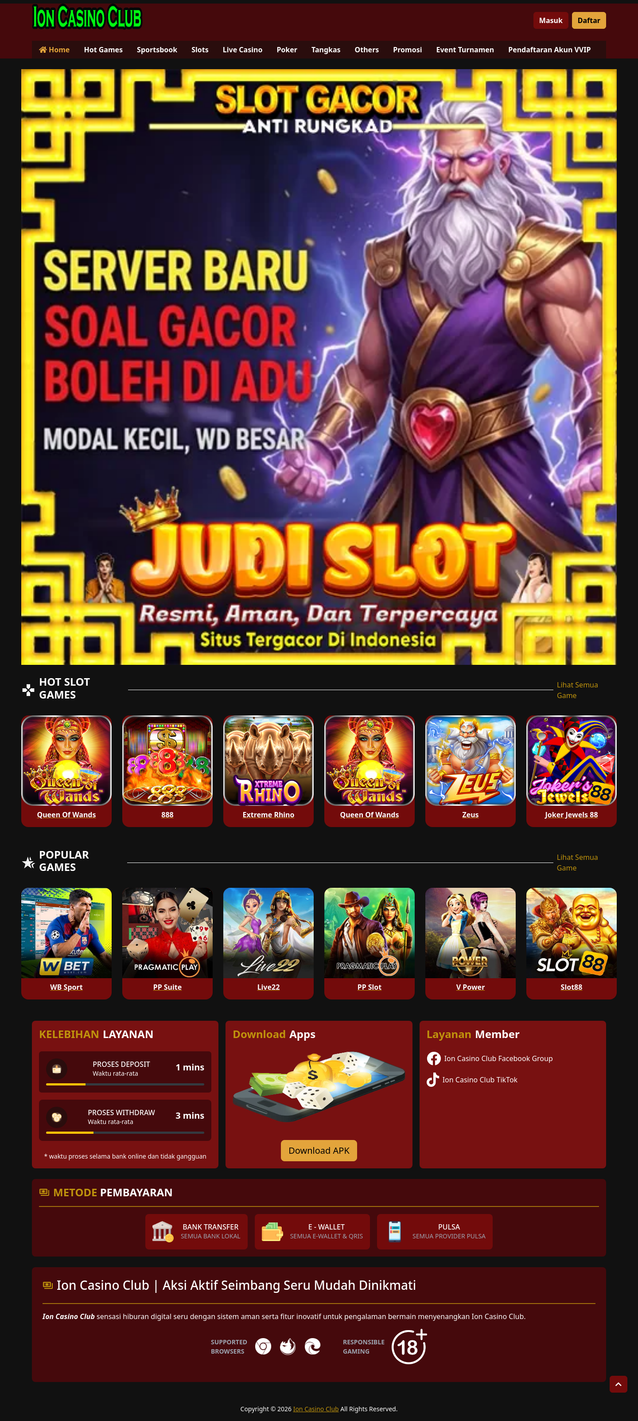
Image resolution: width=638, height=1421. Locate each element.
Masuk (551, 20)
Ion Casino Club (316, 1409)
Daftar (589, 20)
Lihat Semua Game (577, 690)
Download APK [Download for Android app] (319, 1150)
